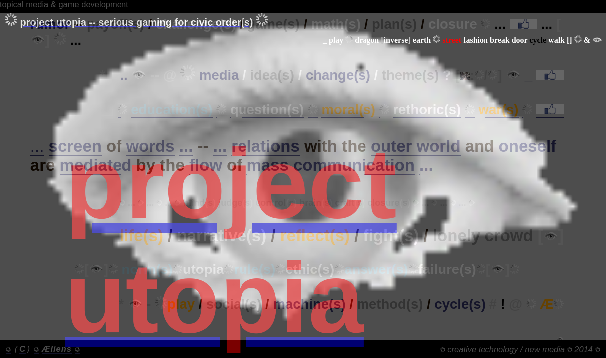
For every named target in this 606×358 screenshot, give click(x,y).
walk (556, 40)
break (500, 40)
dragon (367, 40)
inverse (396, 40)
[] (569, 40)
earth (422, 40)
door (520, 40)
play (336, 40)
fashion (475, 40)
